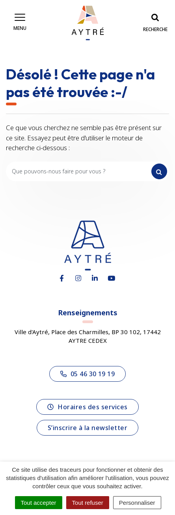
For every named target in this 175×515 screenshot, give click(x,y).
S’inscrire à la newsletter (87, 427)
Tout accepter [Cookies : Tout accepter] (38, 502)
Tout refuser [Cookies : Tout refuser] (87, 502)
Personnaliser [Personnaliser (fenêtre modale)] (137, 502)
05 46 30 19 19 (87, 374)
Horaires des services (87, 407)
